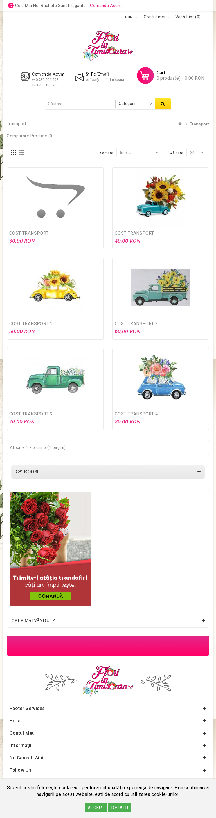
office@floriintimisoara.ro (107, 79)
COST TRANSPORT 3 (30, 414)
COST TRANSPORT (29, 233)
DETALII (119, 807)
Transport (199, 124)
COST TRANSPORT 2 (136, 323)
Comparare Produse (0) (30, 135)
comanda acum (106, 5)
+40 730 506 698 (45, 79)
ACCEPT (96, 807)
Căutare (163, 104)
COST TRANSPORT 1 (30, 323)
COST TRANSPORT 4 (136, 414)
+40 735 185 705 (45, 85)
